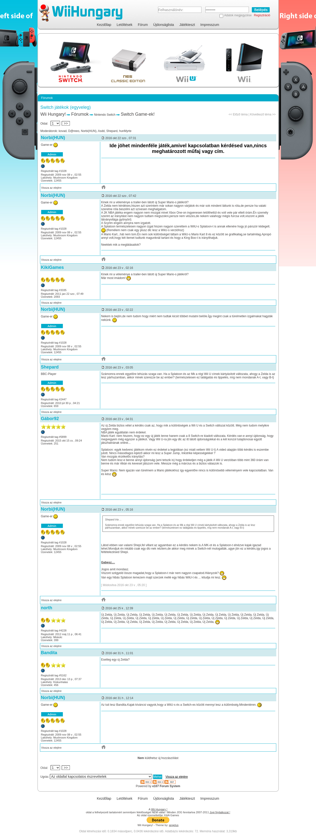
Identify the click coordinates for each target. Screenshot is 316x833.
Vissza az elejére (51, 187)
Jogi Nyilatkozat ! (220, 812)
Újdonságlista (163, 25)
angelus (174, 825)
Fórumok (80, 114)
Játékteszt (187, 25)
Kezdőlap (104, 25)
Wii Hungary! (53, 114)
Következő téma (260, 114)
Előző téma (240, 114)
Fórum (143, 25)
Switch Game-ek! (138, 114)
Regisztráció (262, 15)
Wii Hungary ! (159, 809)
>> (66, 123)
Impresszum (209, 25)
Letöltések (125, 25)
